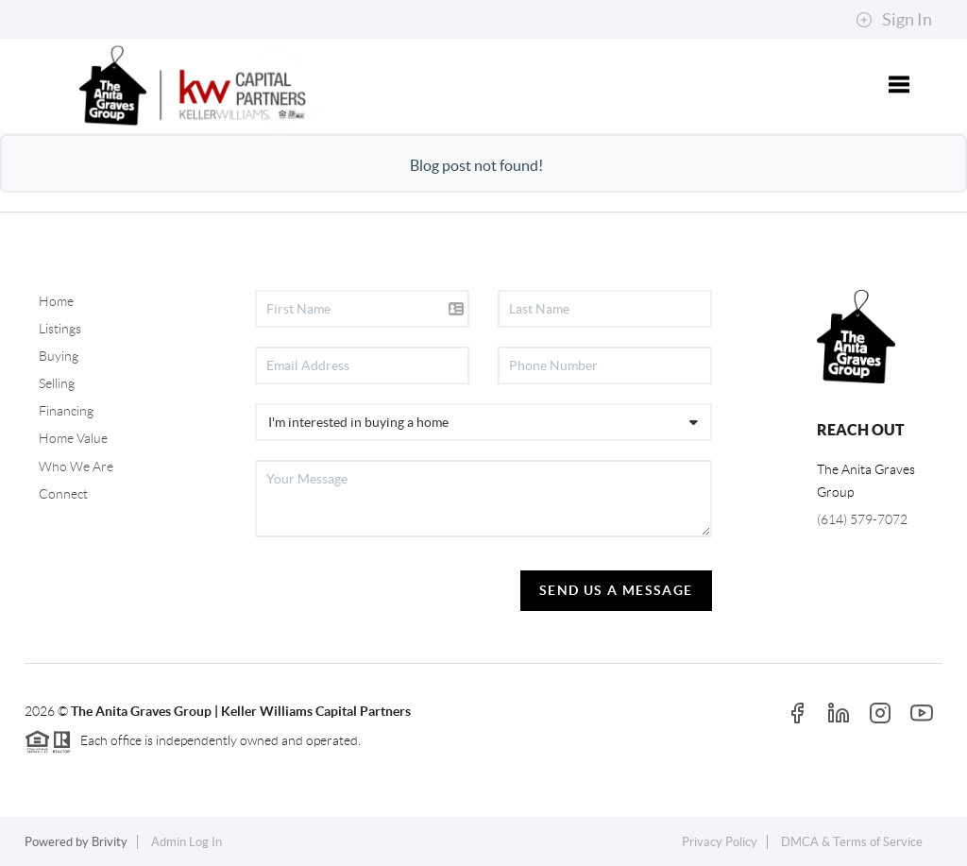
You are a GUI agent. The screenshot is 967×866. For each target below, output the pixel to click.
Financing (66, 410)
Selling (57, 383)
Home (56, 301)
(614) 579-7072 (862, 519)
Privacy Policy (719, 842)
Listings (60, 328)
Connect (63, 493)
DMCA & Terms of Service (852, 842)
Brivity (109, 842)
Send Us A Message (616, 590)
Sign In (894, 19)
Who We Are (76, 466)
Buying (58, 356)
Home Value (73, 438)
